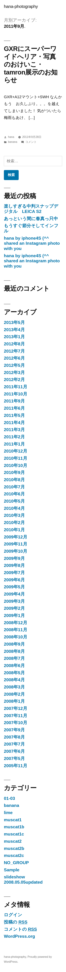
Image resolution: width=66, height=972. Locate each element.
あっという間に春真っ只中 (31, 218)
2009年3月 (14, 601)
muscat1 (12, 819)
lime (8, 812)
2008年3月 (14, 687)
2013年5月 (14, 322)
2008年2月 (14, 694)
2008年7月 (14, 658)
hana (11, 136)
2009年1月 (14, 615)
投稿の (15, 922)
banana (12, 141)
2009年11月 (15, 544)
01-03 (9, 798)
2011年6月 (14, 408)
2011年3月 (14, 429)
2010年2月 (14, 522)
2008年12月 (15, 622)
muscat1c (14, 834)
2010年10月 (15, 465)
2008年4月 (14, 679)
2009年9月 (14, 558)
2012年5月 (14, 365)
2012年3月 (14, 372)
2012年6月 (14, 358)
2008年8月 (14, 651)
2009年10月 (15, 551)
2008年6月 (14, 665)
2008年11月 (15, 629)
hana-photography (21, 6)
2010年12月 (15, 451)
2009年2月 (14, 608)
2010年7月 (14, 487)
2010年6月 (14, 494)
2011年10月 (15, 394)
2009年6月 (14, 579)
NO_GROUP (16, 862)
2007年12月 (15, 708)
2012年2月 (14, 379)
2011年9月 (14, 401)
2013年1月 (14, 336)
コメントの (20, 929)
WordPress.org (19, 936)
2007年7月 (14, 744)
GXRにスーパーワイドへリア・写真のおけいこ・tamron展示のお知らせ (31, 64)
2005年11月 (15, 765)
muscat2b (14, 848)
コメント (31, 141)
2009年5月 (14, 586)
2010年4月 (14, 508)
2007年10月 (15, 722)
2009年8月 (14, 565)
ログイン (13, 914)
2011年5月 (14, 415)
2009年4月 (14, 594)
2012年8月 (14, 344)
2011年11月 (15, 386)
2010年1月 (14, 529)
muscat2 (12, 841)
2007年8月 (14, 737)
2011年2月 (14, 436)
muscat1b (14, 826)
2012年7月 (14, 351)
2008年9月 (14, 644)
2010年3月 (14, 515)
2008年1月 (14, 701)
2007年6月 (14, 751)
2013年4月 (14, 329)
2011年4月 (14, 422)
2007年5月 (14, 758)
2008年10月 (15, 637)
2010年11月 (15, 458)
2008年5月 (14, 672)
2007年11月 (15, 715)
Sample (11, 869)
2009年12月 (15, 537)
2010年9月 (14, 472)
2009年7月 (14, 572)
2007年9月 (14, 729)
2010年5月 (14, 501)
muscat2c (14, 855)
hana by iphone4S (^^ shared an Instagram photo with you (32, 243)
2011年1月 (14, 444)
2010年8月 (14, 479)
